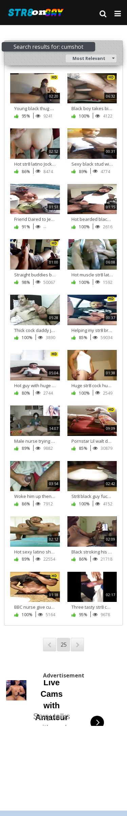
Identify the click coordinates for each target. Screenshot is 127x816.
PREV (49, 644)
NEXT (77, 644)
